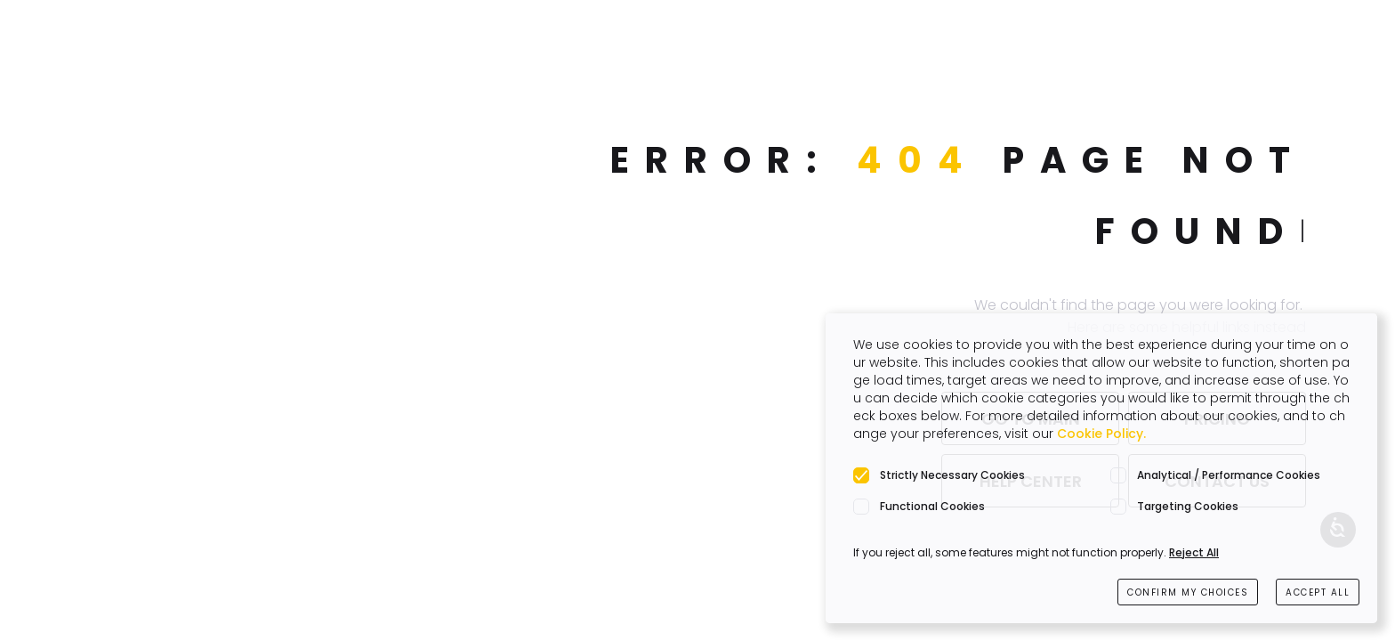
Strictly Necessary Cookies (952, 475)
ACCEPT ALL (1318, 592)
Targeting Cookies (1187, 506)
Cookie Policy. (1101, 433)
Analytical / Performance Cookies (1228, 475)
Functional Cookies (932, 506)
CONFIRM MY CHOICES (1187, 592)
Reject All (1194, 552)
